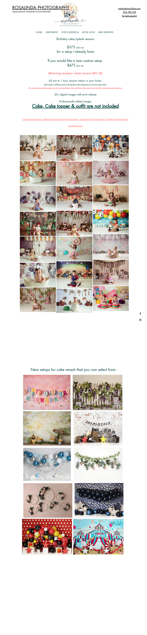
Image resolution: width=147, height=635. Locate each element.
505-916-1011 (129, 12)
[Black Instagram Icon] (140, 319)
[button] (52, 32)
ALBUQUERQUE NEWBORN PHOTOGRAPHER (31, 12)
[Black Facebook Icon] (140, 313)
